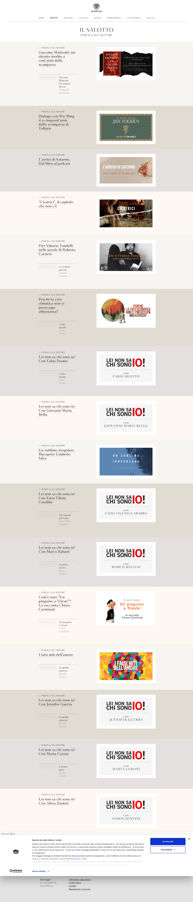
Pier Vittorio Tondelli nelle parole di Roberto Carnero (57, 250)
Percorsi (68, 18)
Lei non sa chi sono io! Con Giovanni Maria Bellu (57, 410)
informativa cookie (78, 885)
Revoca (127, 891)
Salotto (54, 18)
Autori (97, 18)
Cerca (149, 18)
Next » (13, 834)
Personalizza (168, 876)
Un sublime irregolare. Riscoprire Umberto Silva (57, 454)
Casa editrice (133, 18)
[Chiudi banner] (189, 865)
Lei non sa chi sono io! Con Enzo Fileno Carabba (57, 498)
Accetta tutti (168, 867)
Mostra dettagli (39, 897)
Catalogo (83, 18)
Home (41, 18)
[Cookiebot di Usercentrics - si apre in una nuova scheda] (16, 897)
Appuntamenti (114, 18)
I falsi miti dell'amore (56, 655)
